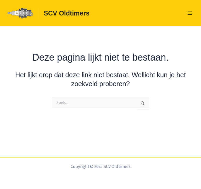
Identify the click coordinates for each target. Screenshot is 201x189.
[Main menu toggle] (190, 13)
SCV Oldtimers (67, 13)
